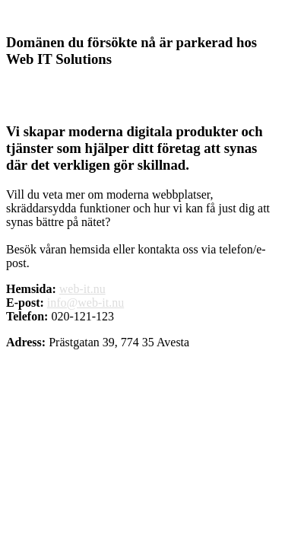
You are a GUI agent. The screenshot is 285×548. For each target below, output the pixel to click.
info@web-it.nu (85, 302)
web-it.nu (82, 288)
